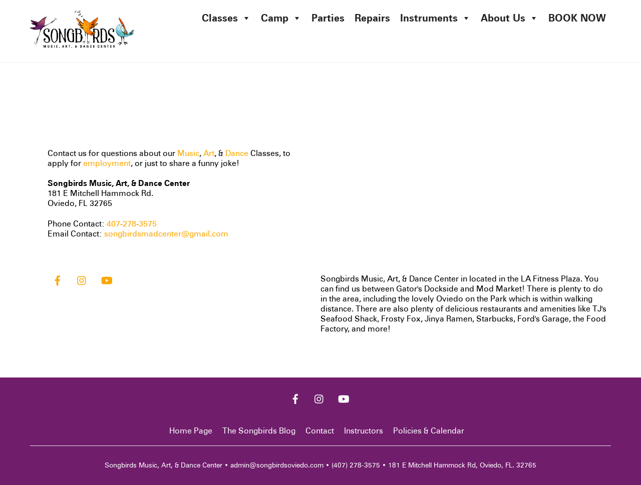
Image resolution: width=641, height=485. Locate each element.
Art (208, 153)
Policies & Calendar (428, 431)
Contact (319, 431)
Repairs (372, 18)
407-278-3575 (132, 223)
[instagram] (82, 279)
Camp (281, 18)
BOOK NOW (577, 18)
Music (188, 153)
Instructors (363, 431)
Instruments (435, 18)
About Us (509, 18)
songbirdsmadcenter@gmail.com (166, 233)
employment (107, 163)
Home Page (190, 431)
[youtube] (107, 279)
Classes (226, 18)
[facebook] (58, 279)
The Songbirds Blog (258, 431)
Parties (328, 18)
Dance (236, 153)
